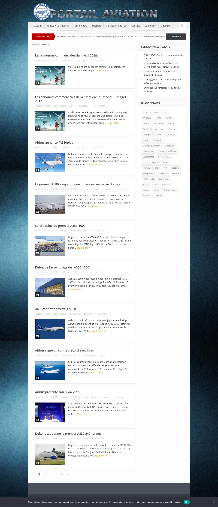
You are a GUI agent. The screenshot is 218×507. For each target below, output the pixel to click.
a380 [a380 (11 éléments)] (159, 118)
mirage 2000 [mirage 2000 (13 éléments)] (149, 173)
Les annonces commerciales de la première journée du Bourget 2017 (80, 99)
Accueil (38, 25)
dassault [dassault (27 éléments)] (157, 140)
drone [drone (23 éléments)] (161, 151)
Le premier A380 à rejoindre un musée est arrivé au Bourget (78, 184)
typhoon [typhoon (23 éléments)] (147, 195)
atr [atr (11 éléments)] (162, 129)
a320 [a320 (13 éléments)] (145, 112)
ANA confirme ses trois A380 (55, 309)
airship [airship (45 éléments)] (171, 123)
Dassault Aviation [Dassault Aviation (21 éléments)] (151, 145)
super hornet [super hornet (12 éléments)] (170, 190)
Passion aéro (80, 25)
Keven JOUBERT (51, 60)
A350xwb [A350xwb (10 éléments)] (147, 118)
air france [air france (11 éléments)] (158, 123)
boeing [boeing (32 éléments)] (172, 129)
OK (186, 502)
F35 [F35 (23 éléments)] (145, 162)
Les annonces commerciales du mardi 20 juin (67, 55)
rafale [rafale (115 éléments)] (146, 184)
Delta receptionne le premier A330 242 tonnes (68, 434)
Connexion (150, 25)
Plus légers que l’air (116, 25)
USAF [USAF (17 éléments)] (158, 195)
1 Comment (100, 355)
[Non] (214, 502)
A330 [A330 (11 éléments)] (154, 112)
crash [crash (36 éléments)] (145, 140)
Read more (104, 70)
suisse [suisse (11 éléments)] (146, 190)
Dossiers (96, 25)
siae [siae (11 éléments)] (155, 184)
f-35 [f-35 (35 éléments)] (169, 156)
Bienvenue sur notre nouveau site (64, 36)
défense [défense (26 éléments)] (172, 151)
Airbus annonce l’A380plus (54, 142)
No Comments (98, 60)
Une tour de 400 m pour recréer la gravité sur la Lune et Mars (114, 36)
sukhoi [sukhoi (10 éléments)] (156, 190)
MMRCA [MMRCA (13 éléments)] (163, 173)
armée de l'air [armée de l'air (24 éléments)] (150, 129)
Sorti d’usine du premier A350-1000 (60, 226)
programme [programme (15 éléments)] (164, 179)
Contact (135, 25)
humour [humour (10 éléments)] (147, 168)
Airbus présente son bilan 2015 (57, 392)
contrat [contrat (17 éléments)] (171, 134)
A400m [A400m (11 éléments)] (169, 118)
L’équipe (165, 25)
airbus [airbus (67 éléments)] (146, 123)
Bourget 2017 (85, 60)
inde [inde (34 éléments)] (157, 168)
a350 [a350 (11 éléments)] (164, 112)
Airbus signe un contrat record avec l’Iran (64, 350)
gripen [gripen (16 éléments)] (165, 162)
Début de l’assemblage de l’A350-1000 (62, 267)
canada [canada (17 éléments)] (159, 134)
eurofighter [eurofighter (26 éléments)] (148, 156)
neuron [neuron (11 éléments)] (175, 173)
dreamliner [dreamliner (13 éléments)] (148, 151)
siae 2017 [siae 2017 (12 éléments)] (166, 184)
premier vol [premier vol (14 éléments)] (148, 179)
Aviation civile (87, 189)
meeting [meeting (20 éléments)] (175, 168)
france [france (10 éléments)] (154, 162)
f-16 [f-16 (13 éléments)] (160, 156)
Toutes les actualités (58, 25)
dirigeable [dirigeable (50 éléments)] (169, 145)
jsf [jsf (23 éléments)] (165, 168)
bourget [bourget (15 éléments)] (147, 134)
